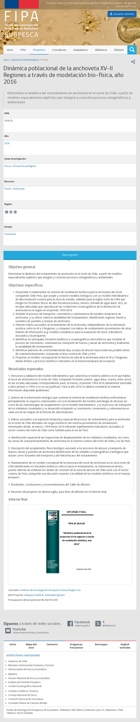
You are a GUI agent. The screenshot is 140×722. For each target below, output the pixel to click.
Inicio (10, 50)
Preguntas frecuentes (76, 646)
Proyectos (39, 50)
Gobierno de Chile (17, 661)
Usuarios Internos (122, 14)
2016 (6, 143)
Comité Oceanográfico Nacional (25, 686)
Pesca (7, 166)
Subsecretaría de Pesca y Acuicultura (27, 669)
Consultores (59, 50)
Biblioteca (101, 50)
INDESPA (12, 674)
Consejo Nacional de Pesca (22, 694)
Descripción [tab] (70, 255)
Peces (44, 59)
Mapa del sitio (31, 646)
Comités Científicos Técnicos (23, 691)
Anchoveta (18, 188)
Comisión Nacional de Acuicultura (25, 698)
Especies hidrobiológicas (25, 59)
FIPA (23, 50)
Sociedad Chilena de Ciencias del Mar (27, 702)
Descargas (101, 644)
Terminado (10, 234)
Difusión (119, 50)
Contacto (52, 644)
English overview (125, 646)
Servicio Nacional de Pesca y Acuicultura (29, 678)
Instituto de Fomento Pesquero (24, 682)
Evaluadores (80, 50)
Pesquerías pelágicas (24, 166)
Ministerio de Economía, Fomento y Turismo (31, 665)
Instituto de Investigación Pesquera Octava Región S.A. (50, 590)
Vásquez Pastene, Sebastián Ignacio (44, 595)
